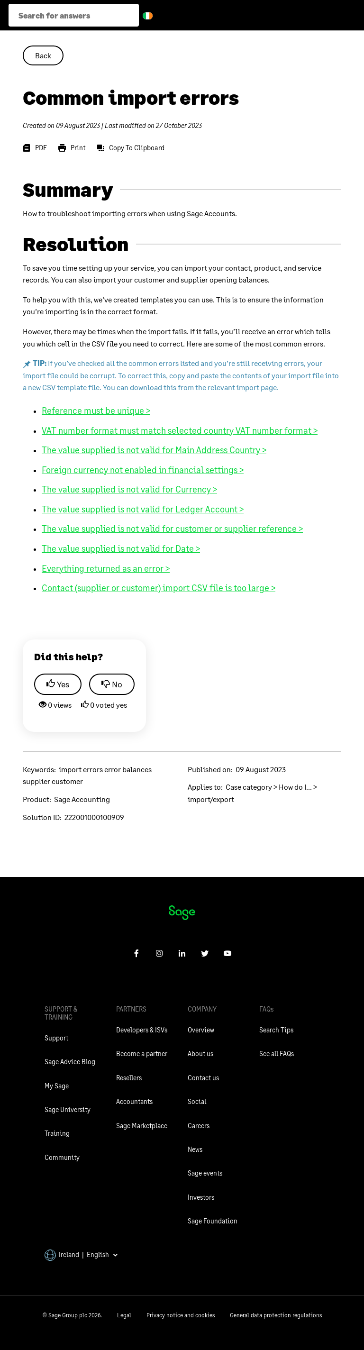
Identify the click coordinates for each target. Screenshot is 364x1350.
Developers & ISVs (141, 1030)
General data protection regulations (276, 1315)
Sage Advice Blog (70, 1062)
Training (57, 1133)
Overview (201, 1030)
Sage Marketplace (141, 1126)
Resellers (129, 1078)
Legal (124, 1315)
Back (43, 55)
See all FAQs (276, 1053)
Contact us (203, 1078)
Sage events (205, 1173)
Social (197, 1101)
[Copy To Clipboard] (130, 147)
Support (56, 1038)
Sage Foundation (212, 1221)
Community (62, 1157)
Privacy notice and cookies (180, 1315)
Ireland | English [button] (81, 1254)
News (195, 1149)
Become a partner (141, 1053)
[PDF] (35, 147)
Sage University (68, 1109)
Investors (201, 1197)
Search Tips (276, 1030)
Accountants (134, 1101)
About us (200, 1053)
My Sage (57, 1086)
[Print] (72, 147)
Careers (198, 1126)
